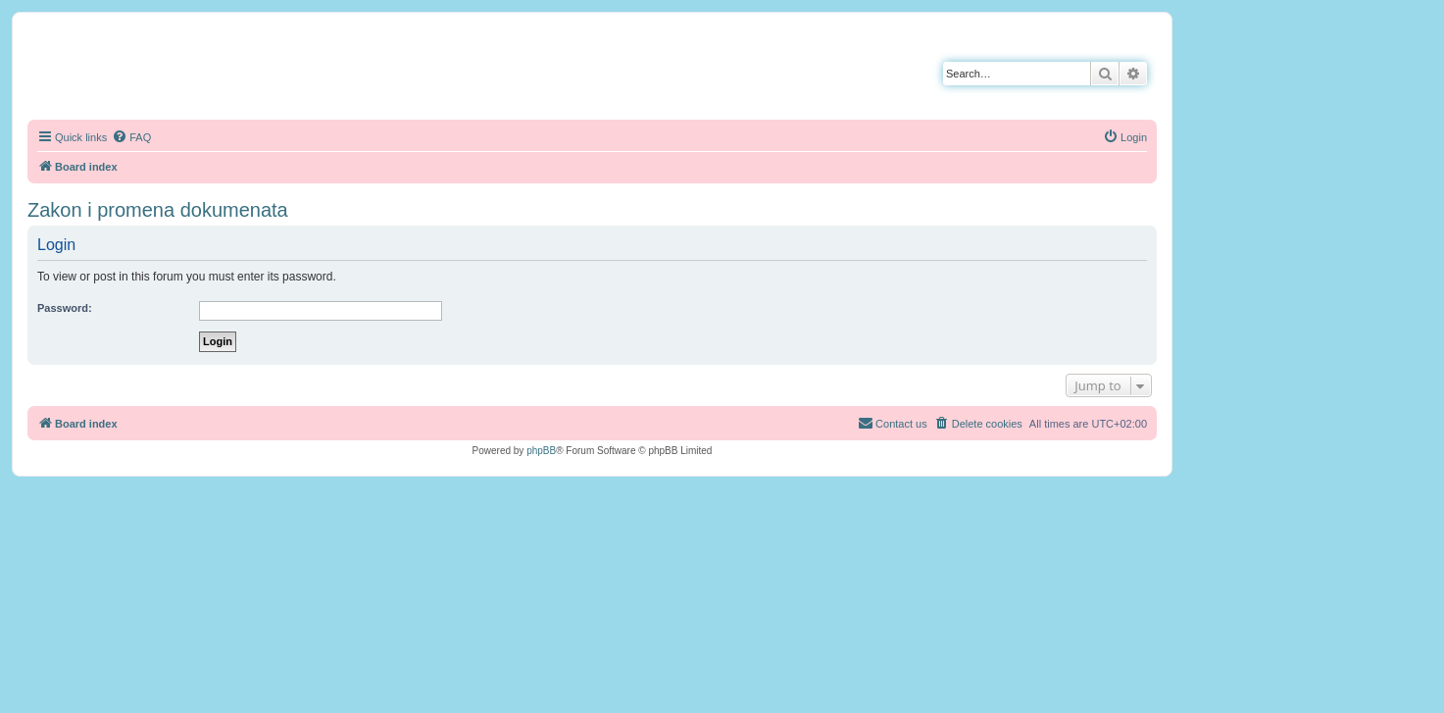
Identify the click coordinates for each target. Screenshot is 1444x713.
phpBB (541, 450)
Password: (64, 308)
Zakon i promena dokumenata (157, 210)
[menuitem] (131, 137)
